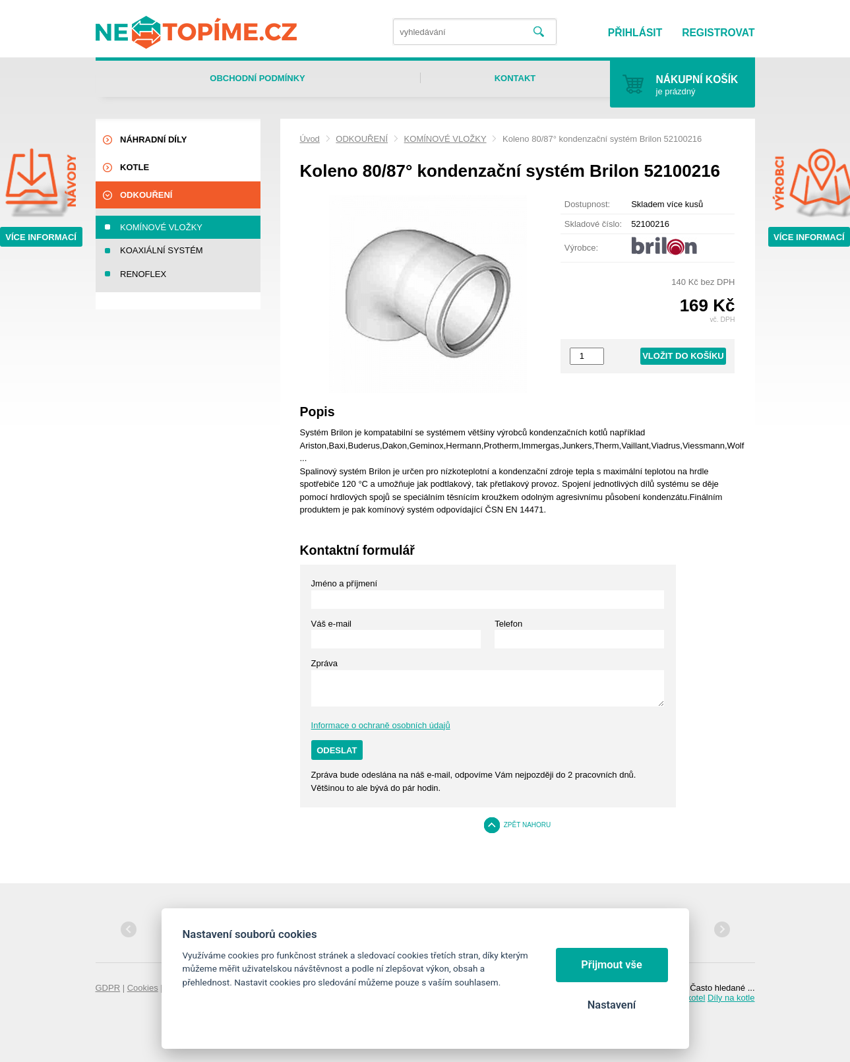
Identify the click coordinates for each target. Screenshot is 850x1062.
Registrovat (718, 32)
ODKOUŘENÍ (362, 139)
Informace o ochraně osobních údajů (380, 725)
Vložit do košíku (683, 356)
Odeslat (337, 750)
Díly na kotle (731, 998)
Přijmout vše (611, 964)
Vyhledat (539, 32)
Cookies (142, 988)
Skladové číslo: (593, 224)
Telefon (508, 624)
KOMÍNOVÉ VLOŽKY (445, 139)
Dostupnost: (587, 204)
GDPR (108, 988)
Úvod (310, 139)
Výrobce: (581, 248)
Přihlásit (635, 32)
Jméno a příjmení (344, 583)
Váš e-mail (331, 624)
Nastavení (612, 1005)
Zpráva (324, 663)
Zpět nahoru (527, 824)
